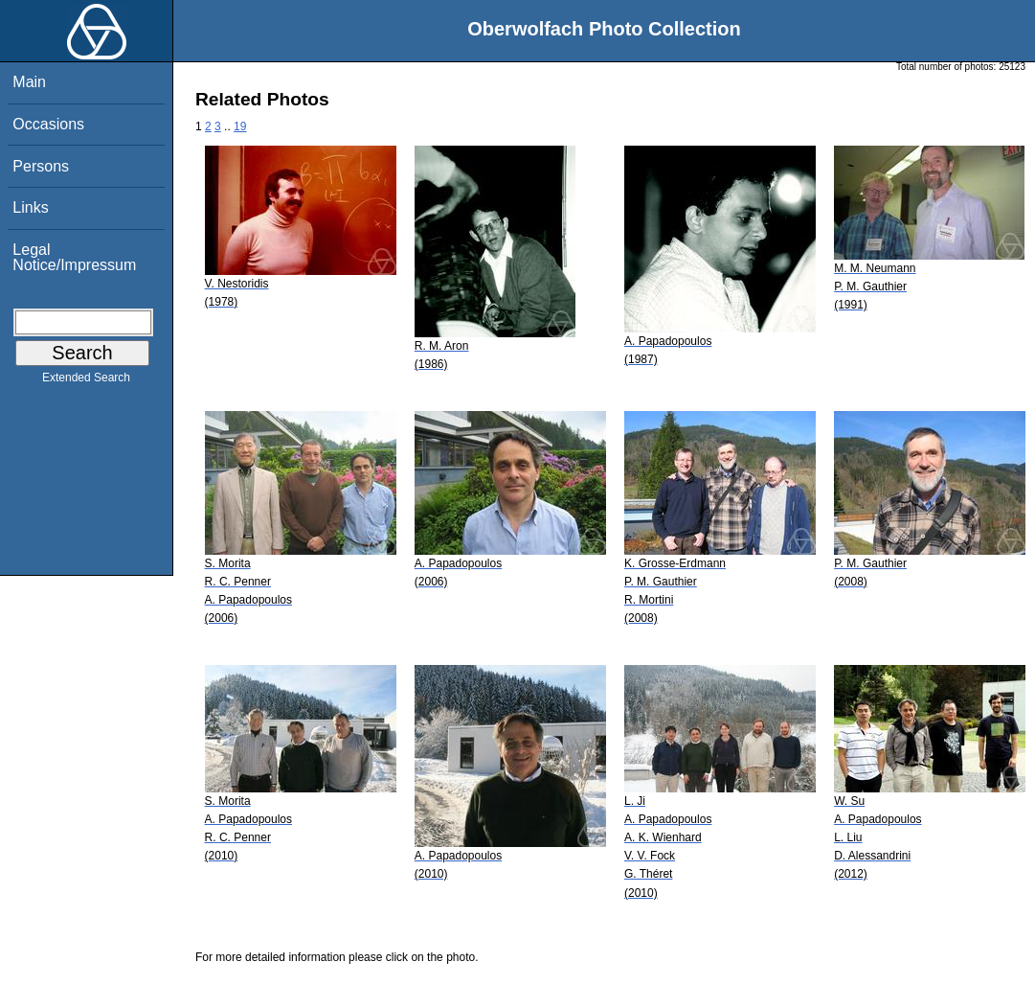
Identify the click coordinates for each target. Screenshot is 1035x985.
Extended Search (86, 381)
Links (30, 207)
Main (29, 82)
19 (240, 126)
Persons (40, 166)
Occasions (48, 124)
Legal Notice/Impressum (74, 257)
